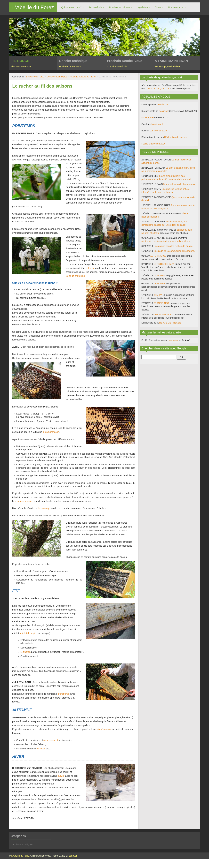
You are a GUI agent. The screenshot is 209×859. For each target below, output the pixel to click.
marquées (173, 340)
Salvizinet (164, 111)
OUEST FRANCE (162, 314)
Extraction (25, 652)
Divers (158, 7)
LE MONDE (159, 275)
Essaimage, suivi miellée (167, 66)
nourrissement (50, 740)
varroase (41, 748)
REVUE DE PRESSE (170, 322)
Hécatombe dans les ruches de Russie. (173, 246)
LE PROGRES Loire (163, 264)
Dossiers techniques (119, 7)
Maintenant (157, 124)
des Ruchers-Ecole (21, 66)
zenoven (73, 855)
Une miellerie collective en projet (179, 184)
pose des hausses (24, 501)
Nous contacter (176, 7)
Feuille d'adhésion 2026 (153, 143)
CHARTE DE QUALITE (157, 88)
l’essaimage (44, 508)
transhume (63, 694)
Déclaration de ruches (175, 137)
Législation (142, 7)
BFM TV (157, 295)
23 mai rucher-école (117, 66)
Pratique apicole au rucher (83, 76)
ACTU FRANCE (158, 256)
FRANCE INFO (161, 303)
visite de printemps (75, 276)
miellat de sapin (28, 633)
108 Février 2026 (158, 130)
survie (61, 776)
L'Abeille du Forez (33, 7)
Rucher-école (95, 7)
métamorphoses (51, 432)
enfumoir (90, 268)
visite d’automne (103, 729)
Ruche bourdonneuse (70, 66)
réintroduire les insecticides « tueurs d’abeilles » (165, 241)
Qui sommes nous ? (71, 7)
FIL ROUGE (147, 117)
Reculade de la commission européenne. (174, 251)
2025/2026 (162, 104)
